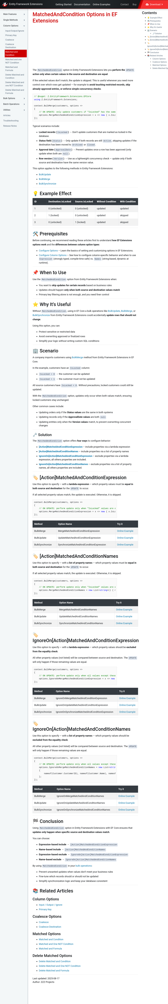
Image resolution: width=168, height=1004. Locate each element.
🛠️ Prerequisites (154, 21)
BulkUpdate (45, 174)
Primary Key (11, 35)
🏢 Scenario (152, 30)
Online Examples (101, 4)
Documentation (82, 4)
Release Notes (10, 126)
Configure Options (48, 250)
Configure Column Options (53, 255)
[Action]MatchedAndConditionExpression (60, 446)
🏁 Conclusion (153, 52)
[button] (15, 14)
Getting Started (63, 4)
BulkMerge (44, 179)
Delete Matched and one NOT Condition (14, 84)
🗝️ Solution (157, 33)
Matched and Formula (11, 69)
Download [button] (154, 4)
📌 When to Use (153, 24)
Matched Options (160, 65)
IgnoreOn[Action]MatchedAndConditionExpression (65, 456)
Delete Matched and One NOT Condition (60, 966)
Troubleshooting (11, 120)
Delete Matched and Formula (14, 91)
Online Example (125, 531)
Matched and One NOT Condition (56, 944)
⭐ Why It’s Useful (154, 27)
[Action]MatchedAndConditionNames (58, 451)
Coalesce (9, 40)
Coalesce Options (160, 62)
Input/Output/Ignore (14, 31)
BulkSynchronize (47, 183)
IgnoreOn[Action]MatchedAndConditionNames (63, 464)
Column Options (159, 59)
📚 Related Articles (155, 56)
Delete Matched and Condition (14, 76)
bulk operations (83, 865)
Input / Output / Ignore (50, 904)
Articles (6, 115)
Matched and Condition (11, 53)
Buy (134, 4)
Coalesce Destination (10, 46)
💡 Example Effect (154, 18)
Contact (124, 4)
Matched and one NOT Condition (13, 61)
